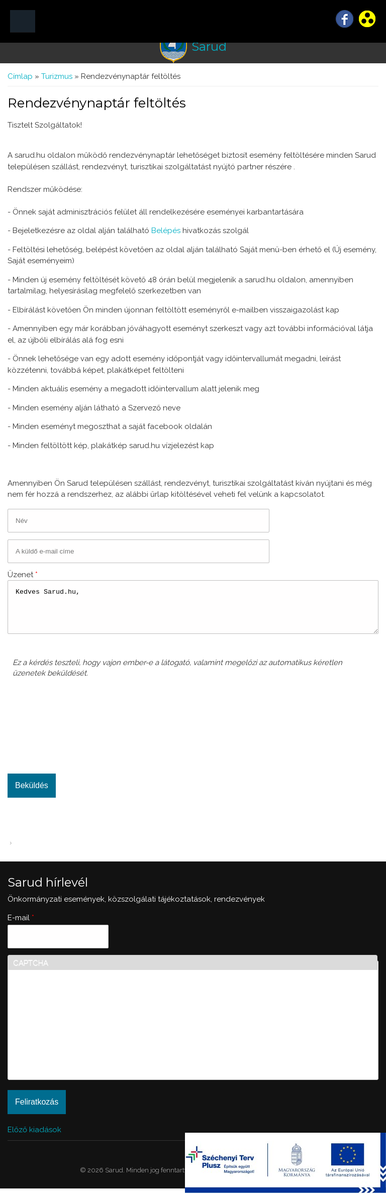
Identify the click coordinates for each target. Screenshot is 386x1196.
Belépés (165, 230)
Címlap (20, 76)
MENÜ (22, 21)
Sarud (209, 46)
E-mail (21, 925)
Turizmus (56, 76)
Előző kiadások (34, 1137)
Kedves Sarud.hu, (193, 610)
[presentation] (54, 730)
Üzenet (23, 574)
